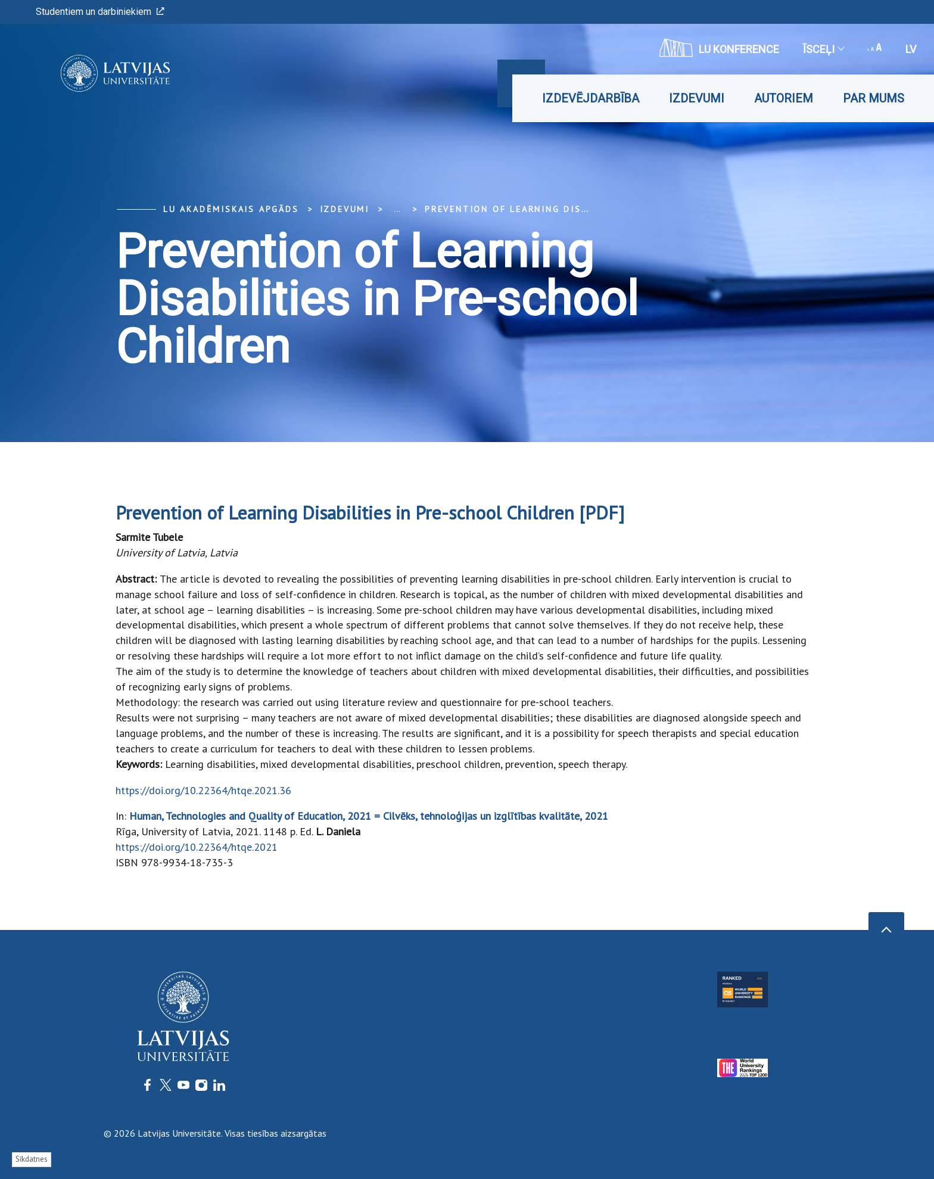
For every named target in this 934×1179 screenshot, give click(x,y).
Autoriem (783, 98)
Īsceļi (823, 49)
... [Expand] (397, 209)
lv (910, 49)
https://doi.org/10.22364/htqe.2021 (197, 847)
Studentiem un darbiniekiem (100, 11)
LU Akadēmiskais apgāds (231, 209)
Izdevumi (696, 98)
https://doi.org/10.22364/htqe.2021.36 (203, 790)
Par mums (873, 98)
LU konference (719, 47)
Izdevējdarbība (590, 98)
